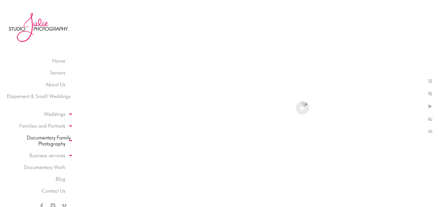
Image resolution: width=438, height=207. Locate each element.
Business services (47, 155)
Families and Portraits (42, 126)
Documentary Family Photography (49, 141)
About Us (55, 84)
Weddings (54, 114)
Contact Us (53, 191)
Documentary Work (44, 167)
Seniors (57, 73)
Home (58, 61)
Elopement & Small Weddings (39, 96)
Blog (60, 179)
